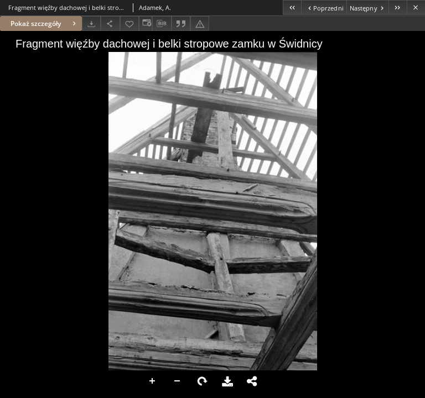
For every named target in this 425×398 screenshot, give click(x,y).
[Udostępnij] (110, 23)
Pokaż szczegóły (45, 23)
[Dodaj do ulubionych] (129, 23)
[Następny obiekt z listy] (367, 7)
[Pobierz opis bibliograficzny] (161, 24)
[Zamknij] (416, 7)
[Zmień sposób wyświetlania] (145, 23)
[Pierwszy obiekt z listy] (292, 7)
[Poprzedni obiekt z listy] (323, 7)
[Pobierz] (91, 23)
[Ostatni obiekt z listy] (397, 7)
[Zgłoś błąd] (199, 23)
